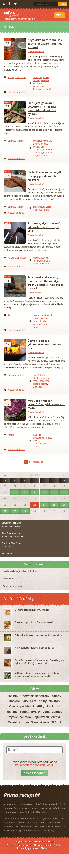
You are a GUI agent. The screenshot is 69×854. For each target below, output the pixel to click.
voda (46, 711)
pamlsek (44, 318)
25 (54, 504)
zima (25, 722)
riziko (44, 321)
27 (5, 511)
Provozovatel (24, 845)
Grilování (12, 141)
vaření (36, 446)
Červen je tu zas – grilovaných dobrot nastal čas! (44, 344)
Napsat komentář (16, 92)
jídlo (42, 378)
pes (35, 321)
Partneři (10, 845)
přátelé (36, 384)
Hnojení (14, 701)
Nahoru (45, 848)
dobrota (37, 315)
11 (54, 492)
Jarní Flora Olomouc (11, 533)
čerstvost (37, 77)
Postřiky (38, 706)
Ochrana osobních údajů (47, 845)
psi (39, 321)
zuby (35, 327)
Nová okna (8, 578)
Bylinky (36, 144)
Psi (9, 315)
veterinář (37, 324)
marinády (37, 152)
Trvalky (36, 711)
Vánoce (57, 711)
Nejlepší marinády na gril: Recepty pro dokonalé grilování (44, 175)
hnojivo (36, 258)
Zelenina (37, 89)
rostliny (12, 711)
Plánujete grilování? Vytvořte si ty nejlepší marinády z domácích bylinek (42, 108)
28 (15, 511)
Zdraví (46, 324)
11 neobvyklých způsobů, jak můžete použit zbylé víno (44, 227)
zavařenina (38, 86)
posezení (44, 381)
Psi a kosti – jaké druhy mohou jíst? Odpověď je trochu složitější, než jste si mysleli (45, 282)
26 (64, 504)
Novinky (54, 701)
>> (64, 475)
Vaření (11, 77)
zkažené (47, 89)
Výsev (13, 717)
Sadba (24, 711)
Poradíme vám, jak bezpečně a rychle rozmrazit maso (46, 404)
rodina (44, 384)
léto (49, 207)
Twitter (15, 4)
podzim (25, 706)
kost (44, 315)
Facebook (9, 4)
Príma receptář (11, 14)
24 (44, 504)
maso (46, 77)
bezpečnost (38, 438)
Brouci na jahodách (12, 586)
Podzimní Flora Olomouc (13, 543)
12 (64, 492)
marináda (47, 149)
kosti (49, 315)
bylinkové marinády (42, 141)
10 (44, 492)
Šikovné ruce (40, 722)
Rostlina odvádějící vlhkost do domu (20, 571)
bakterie (37, 435)
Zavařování (20, 77)
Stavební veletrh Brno (11, 523)
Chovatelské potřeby (34, 695)
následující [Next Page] (38, 462)
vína (42, 263)
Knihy (42, 701)
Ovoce (36, 80)
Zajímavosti (20, 258)
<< (5, 475)
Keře (33, 701)
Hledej (63, 4)
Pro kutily (53, 706)
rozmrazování (40, 443)
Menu (59, 15)
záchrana (37, 83)
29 (25, 511)
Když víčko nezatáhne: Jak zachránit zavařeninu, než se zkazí (45, 43)
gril (42, 147)
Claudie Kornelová (36, 51)
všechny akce (8, 553)
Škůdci (56, 722)
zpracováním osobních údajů (34, 765)
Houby (36, 378)
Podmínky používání (27, 848)
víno (47, 263)
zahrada (25, 717)
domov (56, 695)
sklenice (45, 80)
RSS (4, 4)
